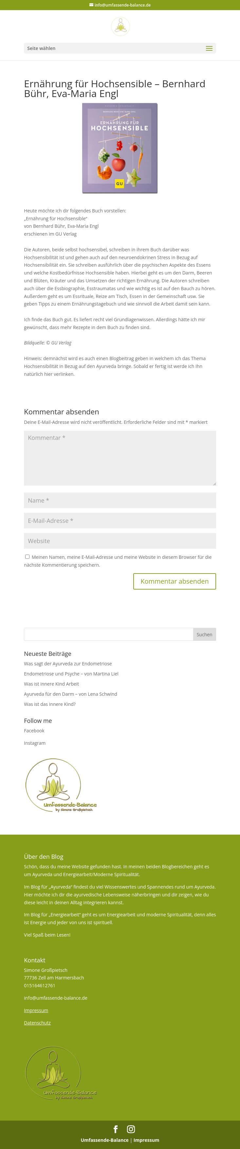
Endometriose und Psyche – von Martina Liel (71, 674)
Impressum (146, 1140)
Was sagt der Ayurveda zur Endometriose (68, 663)
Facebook (34, 730)
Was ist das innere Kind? (50, 704)
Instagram (35, 743)
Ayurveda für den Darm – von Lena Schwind (70, 694)
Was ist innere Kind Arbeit (51, 684)
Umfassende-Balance (105, 1140)
